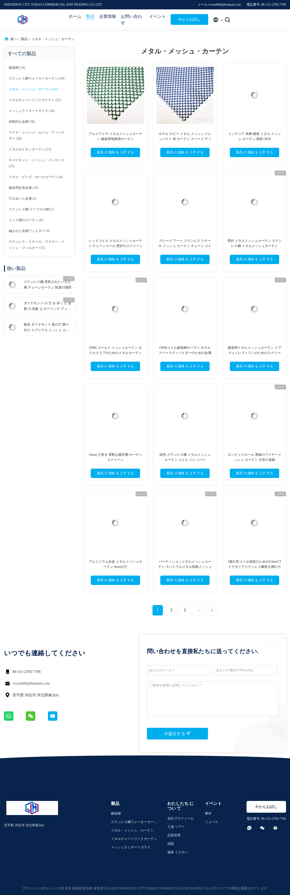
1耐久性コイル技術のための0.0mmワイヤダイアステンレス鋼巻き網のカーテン (254, 567)
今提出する (177, 733)
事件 (208, 813)
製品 (90, 16)
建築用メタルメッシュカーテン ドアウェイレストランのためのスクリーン (254, 353)
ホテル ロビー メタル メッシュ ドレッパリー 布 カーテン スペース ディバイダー (185, 139)
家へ (13, 39)
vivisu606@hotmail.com (31, 683)
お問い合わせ (131, 19)
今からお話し (189, 19)
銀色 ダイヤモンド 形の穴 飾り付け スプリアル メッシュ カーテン (46, 328)
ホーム (75, 16)
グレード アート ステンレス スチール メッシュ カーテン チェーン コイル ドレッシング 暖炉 (185, 246)
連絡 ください (177, 852)
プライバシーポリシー (38, 888)
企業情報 (107, 16)
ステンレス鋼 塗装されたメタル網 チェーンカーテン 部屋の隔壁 (47, 284)
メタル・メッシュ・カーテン (52, 39)
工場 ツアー (176, 827)
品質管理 (173, 835)
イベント (157, 16)
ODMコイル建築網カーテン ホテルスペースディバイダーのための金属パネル (185, 353)
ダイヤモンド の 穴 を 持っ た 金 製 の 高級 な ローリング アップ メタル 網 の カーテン (47, 306)
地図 (170, 844)
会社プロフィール (180, 818)
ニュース (211, 822)
